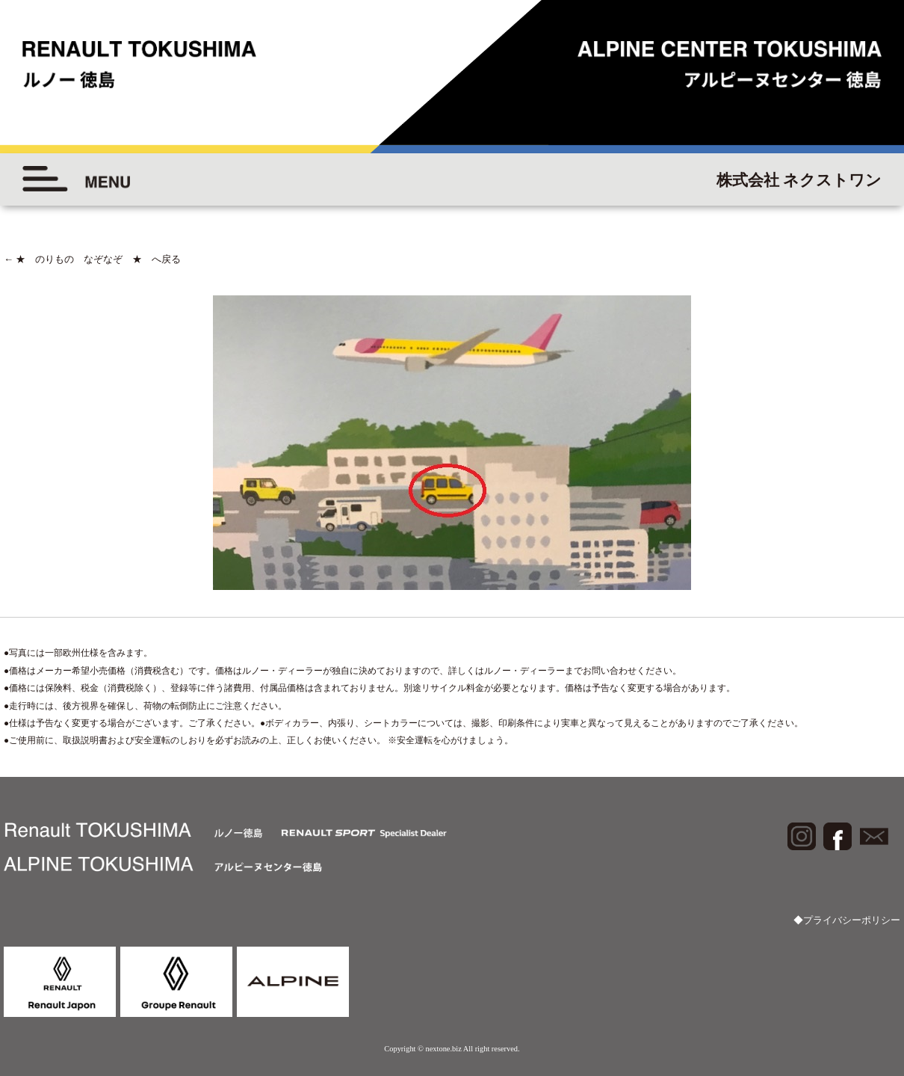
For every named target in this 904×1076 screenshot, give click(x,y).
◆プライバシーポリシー (846, 920)
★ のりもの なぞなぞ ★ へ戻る (92, 259)
